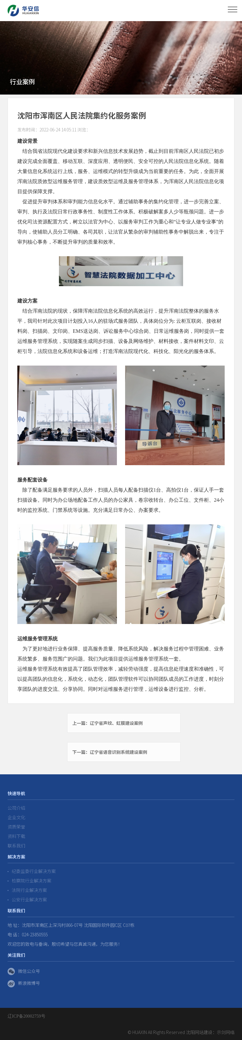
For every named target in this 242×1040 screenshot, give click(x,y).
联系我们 (16, 845)
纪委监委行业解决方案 (32, 871)
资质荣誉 (16, 826)
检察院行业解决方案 (29, 880)
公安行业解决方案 (27, 899)
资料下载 (16, 836)
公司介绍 (16, 808)
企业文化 (16, 817)
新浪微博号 (24, 983)
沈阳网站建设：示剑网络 (210, 1032)
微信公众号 (24, 971)
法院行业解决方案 (27, 890)
